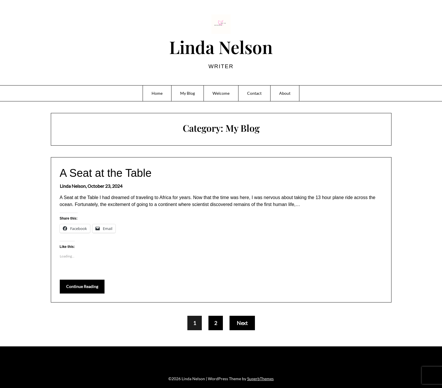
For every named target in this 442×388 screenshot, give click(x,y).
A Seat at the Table (106, 173)
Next (242, 323)
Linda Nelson (221, 47)
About (284, 93)
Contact (254, 93)
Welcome (221, 93)
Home (157, 93)
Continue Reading (82, 286)
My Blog (187, 93)
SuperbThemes (260, 378)
